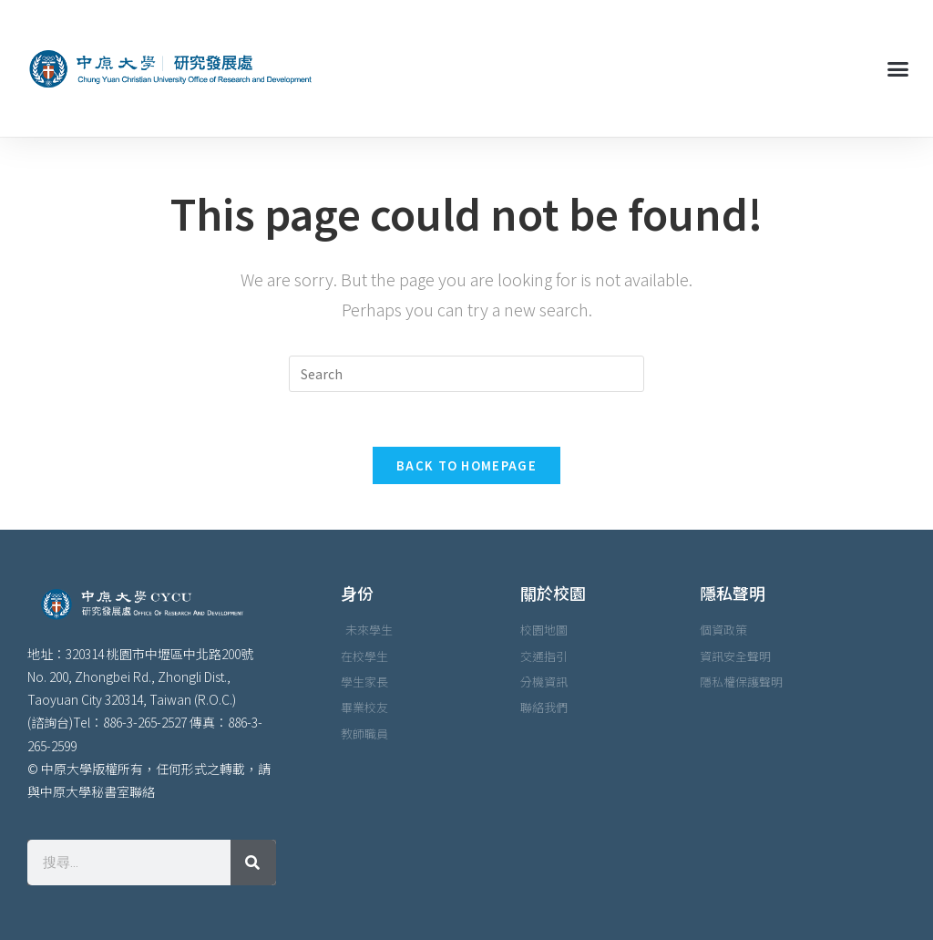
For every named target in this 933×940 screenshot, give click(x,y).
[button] (897, 68)
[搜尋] (253, 862)
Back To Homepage (466, 465)
